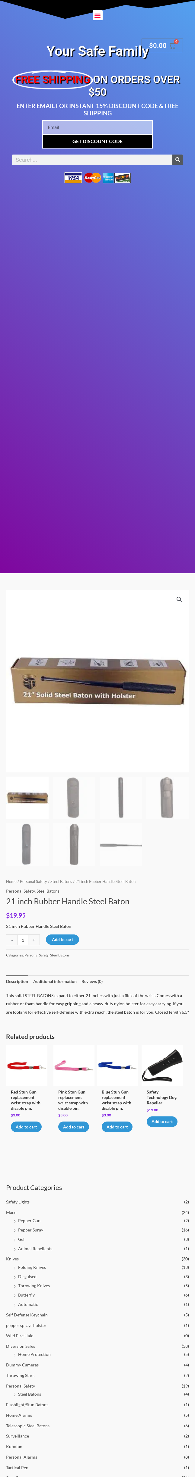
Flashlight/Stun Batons (27, 1410)
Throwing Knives (34, 1291)
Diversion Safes (20, 1352)
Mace (11, 1218)
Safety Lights (18, 1208)
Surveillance (17, 1442)
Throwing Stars (20, 1381)
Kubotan (14, 1452)
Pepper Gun (29, 1226)
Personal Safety (20, 1391)
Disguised (27, 1282)
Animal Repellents (35, 1254)
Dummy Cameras (22, 1371)
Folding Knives (32, 1273)
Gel (21, 1245)
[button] (98, 15)
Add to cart (62, 939)
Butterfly (26, 1301)
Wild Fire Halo (20, 1341)
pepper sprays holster (26, 1331)
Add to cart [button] (23, 1130)
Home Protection (34, 1360)
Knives (12, 1265)
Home (11, 881)
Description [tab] (17, 981)
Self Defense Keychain (27, 1320)
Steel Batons (29, 1400)
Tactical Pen (17, 1473)
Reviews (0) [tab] (92, 981)
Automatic (28, 1310)
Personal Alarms (21, 1463)
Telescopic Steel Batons (28, 1431)
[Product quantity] (23, 939)
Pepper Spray (30, 1236)
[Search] (177, 160)
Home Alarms (19, 1421)
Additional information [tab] (55, 981)
